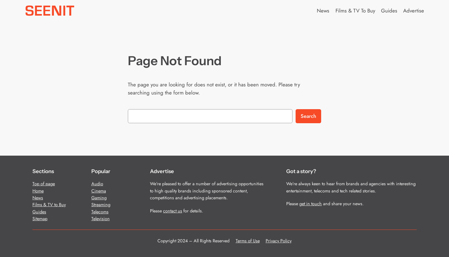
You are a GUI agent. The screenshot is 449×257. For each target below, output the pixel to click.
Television (100, 219)
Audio (97, 184)
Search (308, 116)
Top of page (43, 184)
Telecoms (100, 212)
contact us (172, 211)
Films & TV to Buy (49, 204)
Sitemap (39, 219)
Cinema (98, 191)
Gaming (99, 198)
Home (38, 191)
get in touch (310, 204)
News (37, 198)
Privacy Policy (279, 241)
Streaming (100, 204)
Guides (39, 212)
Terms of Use (248, 241)
